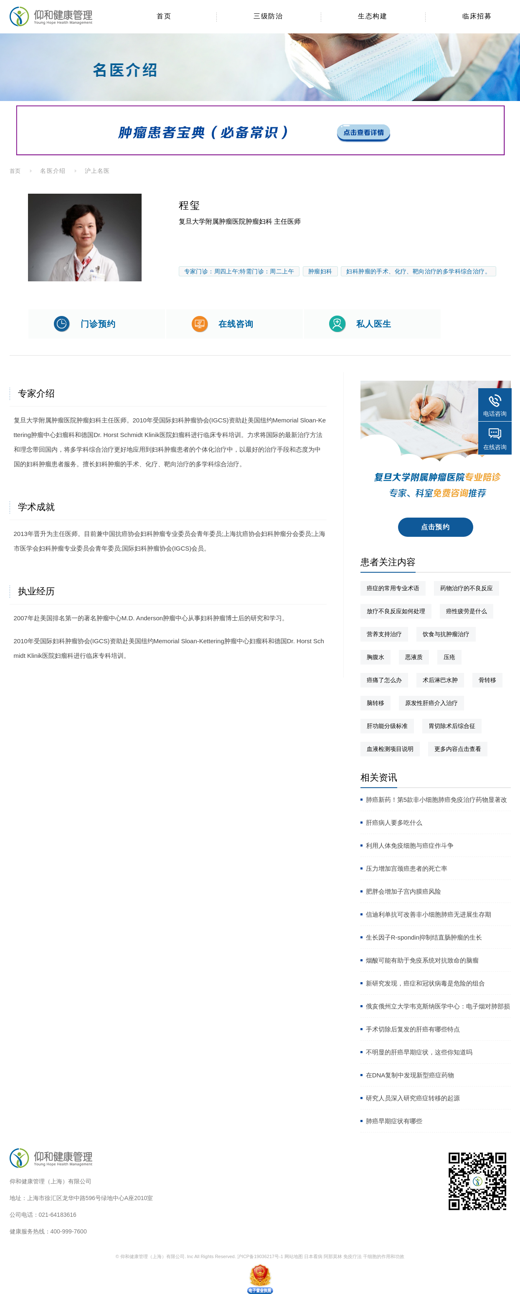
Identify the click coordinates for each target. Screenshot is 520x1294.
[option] (85, 237)
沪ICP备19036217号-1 (260, 1256)
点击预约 (435, 527)
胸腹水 (375, 657)
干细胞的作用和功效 (383, 1256)
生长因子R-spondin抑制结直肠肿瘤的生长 (424, 937)
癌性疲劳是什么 (466, 611)
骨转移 (487, 680)
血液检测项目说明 (390, 749)
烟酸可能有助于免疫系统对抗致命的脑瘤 (422, 960)
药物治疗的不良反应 (466, 588)
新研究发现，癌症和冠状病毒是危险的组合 (425, 983)
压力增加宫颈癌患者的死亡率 (406, 868)
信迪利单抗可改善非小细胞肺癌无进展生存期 (428, 914)
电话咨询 (495, 413)
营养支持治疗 (384, 634)
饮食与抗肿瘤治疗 (446, 634)
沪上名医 (97, 170)
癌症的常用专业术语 (393, 588)
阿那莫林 (333, 1256)
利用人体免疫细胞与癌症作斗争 (410, 845)
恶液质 (414, 657)
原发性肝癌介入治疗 (431, 703)
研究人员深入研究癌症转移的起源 (413, 1098)
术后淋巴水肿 (440, 680)
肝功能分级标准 (387, 726)
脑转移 (375, 703)
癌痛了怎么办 (384, 680)
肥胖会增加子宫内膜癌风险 (403, 891)
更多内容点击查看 (457, 749)
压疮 (449, 657)
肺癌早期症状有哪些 (394, 1121)
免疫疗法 (352, 1256)
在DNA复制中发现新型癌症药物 (410, 1075)
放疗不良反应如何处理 (396, 611)
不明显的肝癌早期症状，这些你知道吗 (419, 1052)
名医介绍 (52, 170)
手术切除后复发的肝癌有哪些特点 (413, 1029)
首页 (15, 171)
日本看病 (313, 1256)
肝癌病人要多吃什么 (394, 822)
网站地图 (293, 1256)
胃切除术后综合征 (452, 726)
